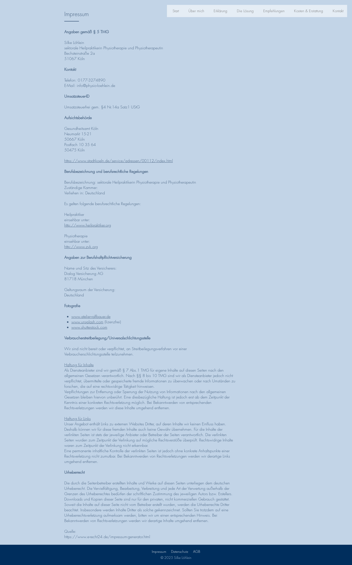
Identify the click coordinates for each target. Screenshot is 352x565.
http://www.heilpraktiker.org (87, 225)
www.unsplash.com (87, 321)
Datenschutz (179, 551)
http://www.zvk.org (81, 246)
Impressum (159, 551)
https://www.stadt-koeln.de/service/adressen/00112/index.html (118, 160)
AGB (196, 551)
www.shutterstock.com (89, 327)
